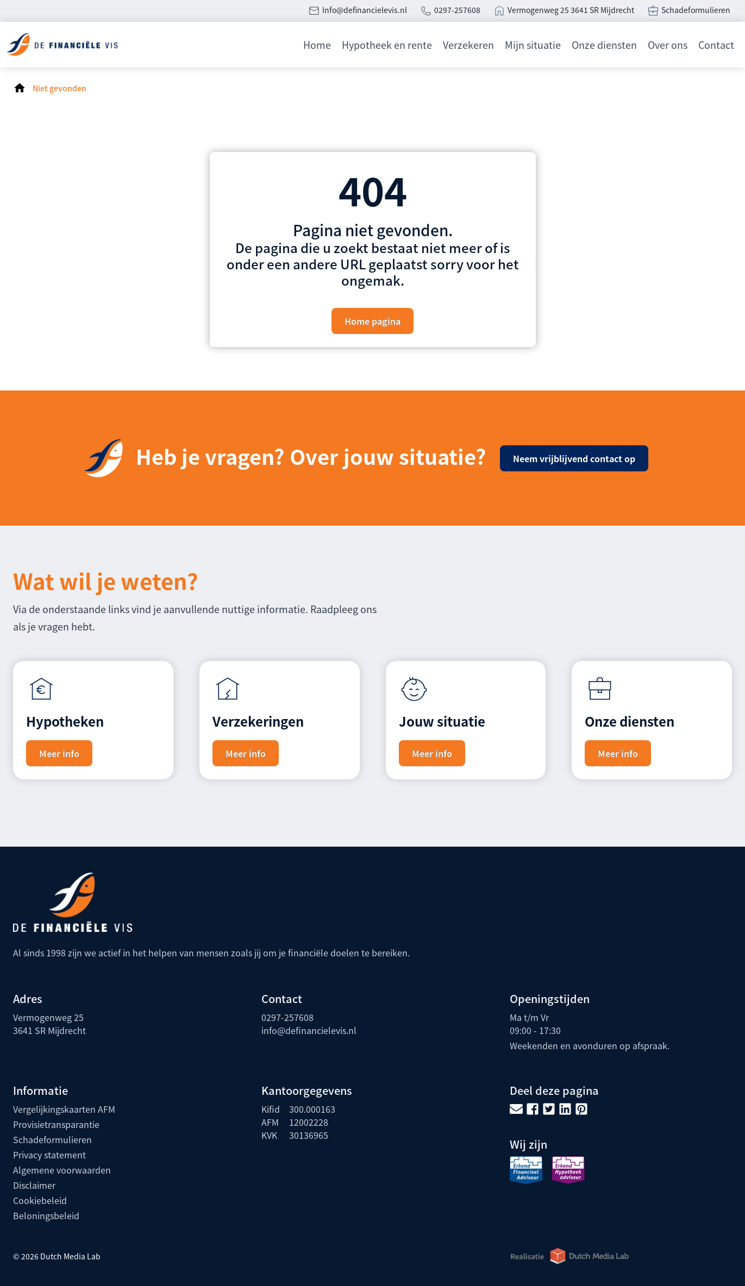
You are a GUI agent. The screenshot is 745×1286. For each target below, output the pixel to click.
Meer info (59, 753)
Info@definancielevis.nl (364, 9)
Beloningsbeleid (46, 1215)
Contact (716, 44)
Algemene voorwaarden (62, 1169)
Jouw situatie (442, 720)
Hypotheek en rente (387, 44)
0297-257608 (457, 9)
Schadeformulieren (696, 9)
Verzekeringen (258, 720)
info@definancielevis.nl (308, 1030)
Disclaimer (34, 1185)
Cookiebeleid (40, 1200)
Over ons (667, 44)
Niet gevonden (59, 88)
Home (317, 44)
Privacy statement (49, 1154)
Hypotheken (65, 720)
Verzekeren (468, 44)
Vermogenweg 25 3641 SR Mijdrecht (571, 9)
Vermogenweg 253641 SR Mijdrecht (49, 1024)
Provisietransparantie (56, 1124)
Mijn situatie (533, 44)
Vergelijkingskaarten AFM (64, 1108)
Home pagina (372, 320)
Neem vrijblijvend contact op (574, 458)
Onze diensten (604, 44)
